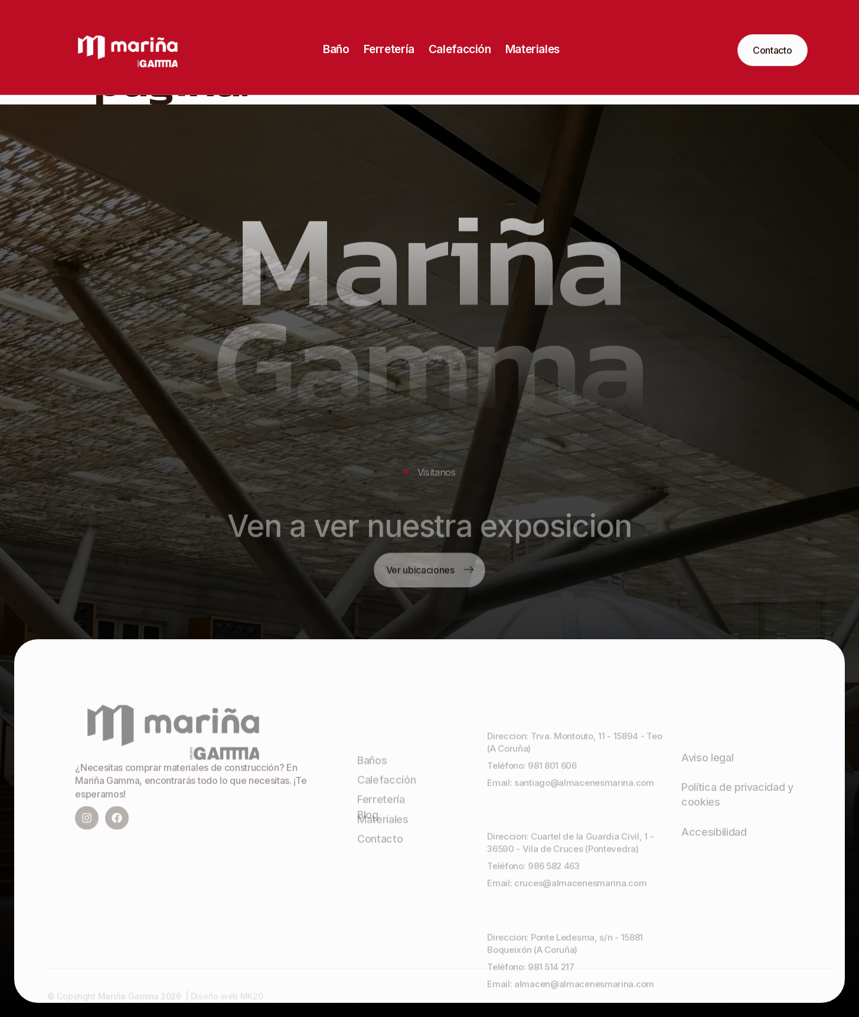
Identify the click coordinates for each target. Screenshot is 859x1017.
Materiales (532, 49)
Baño (336, 49)
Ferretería (389, 49)
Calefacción (460, 49)
